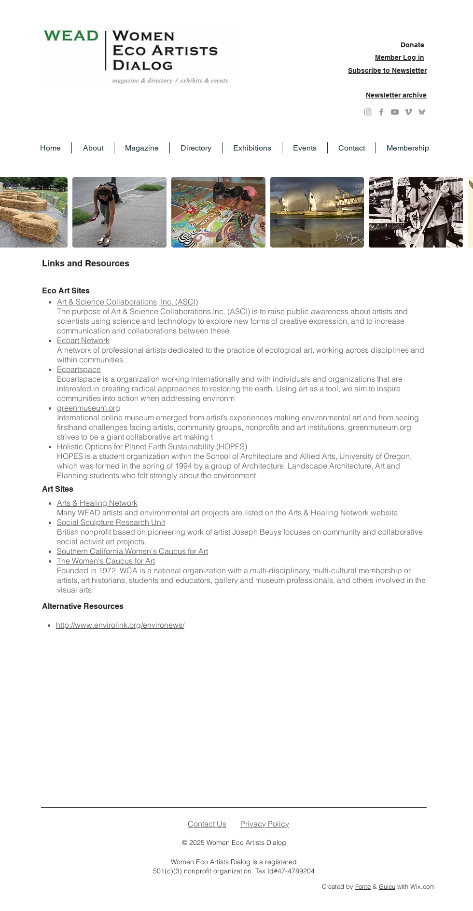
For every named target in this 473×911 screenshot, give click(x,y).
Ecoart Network (83, 340)
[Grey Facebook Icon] (381, 112)
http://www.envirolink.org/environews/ (120, 625)
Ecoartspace (79, 369)
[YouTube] (395, 112)
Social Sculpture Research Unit (111, 522)
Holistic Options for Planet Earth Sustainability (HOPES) (152, 446)
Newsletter (409, 70)
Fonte (363, 886)
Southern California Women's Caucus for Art (132, 551)
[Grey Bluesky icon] (422, 112)
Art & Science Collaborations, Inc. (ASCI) (127, 301)
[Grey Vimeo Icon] (408, 112)
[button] (119, 212)
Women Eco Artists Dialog (246, 842)
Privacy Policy (264, 823)
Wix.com (422, 886)
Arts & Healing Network (97, 503)
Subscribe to (370, 70)
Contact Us (207, 823)
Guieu (387, 886)
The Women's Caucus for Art (106, 561)
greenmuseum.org (88, 408)
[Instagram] (368, 112)
